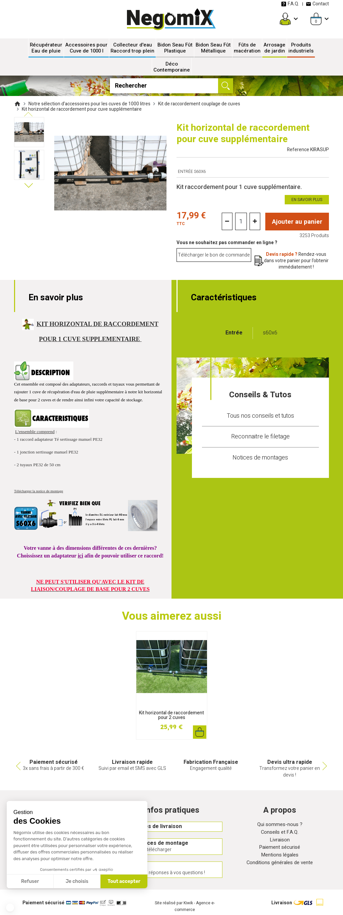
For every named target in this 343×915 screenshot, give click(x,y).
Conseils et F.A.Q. (280, 833)
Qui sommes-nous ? (279, 825)
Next (325, 766)
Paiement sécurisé (279, 849)
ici (80, 556)
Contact (317, 4)
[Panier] (316, 19)
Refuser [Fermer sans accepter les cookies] (30, 881)
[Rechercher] (171, 85)
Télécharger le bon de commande (214, 255)
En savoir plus (306, 200)
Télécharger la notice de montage (38, 491)
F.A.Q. (290, 4)
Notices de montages (260, 457)
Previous (17, 766)
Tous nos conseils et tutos (260, 415)
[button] (10, 908)
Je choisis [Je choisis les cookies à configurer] (77, 881)
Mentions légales (280, 858)
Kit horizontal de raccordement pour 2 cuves (171, 715)
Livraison (279, 841)
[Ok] (225, 85)
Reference (308, 149)
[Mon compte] (285, 19)
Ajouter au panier (297, 221)
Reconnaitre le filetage (260, 436)
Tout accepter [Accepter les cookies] (124, 881)
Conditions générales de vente (279, 866)
